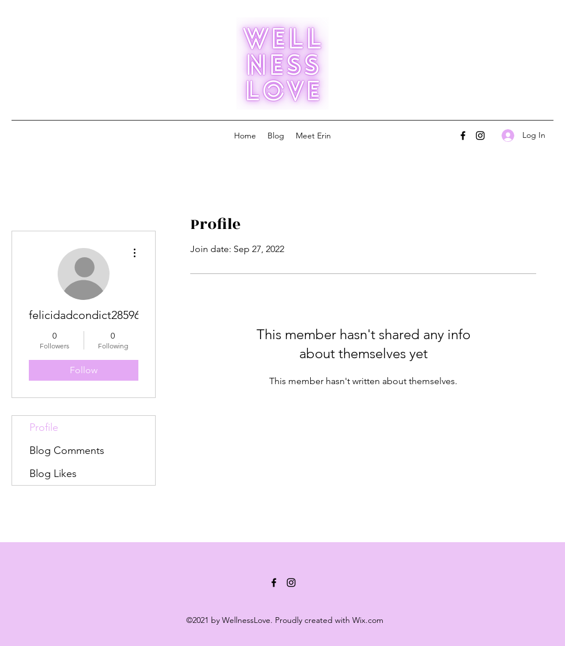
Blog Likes (53, 473)
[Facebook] (463, 135)
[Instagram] (480, 135)
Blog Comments (66, 450)
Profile (43, 427)
